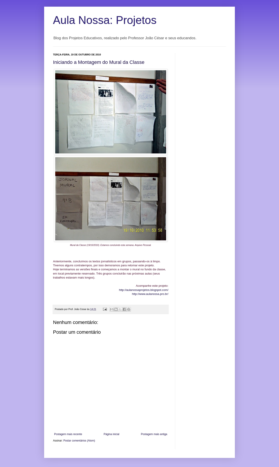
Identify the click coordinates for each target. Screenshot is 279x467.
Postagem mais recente (68, 434)
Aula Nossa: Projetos (105, 20)
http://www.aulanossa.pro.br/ (150, 294)
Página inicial (111, 434)
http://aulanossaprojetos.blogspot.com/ (143, 290)
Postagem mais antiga (154, 434)
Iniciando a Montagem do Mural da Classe (98, 62)
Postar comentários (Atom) (79, 440)
